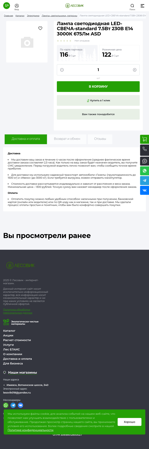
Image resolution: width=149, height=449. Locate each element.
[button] (6, 5)
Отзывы (100, 139)
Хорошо (129, 422)
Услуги (8, 345)
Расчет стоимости (17, 340)
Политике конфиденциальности (30, 430)
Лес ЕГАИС (11, 349)
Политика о (10, 309)
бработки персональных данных (17, 311)
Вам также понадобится (98, 114)
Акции (8, 335)
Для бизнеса (13, 363)
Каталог (9, 331)
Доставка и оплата (26, 139)
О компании (12, 354)
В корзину (98, 86)
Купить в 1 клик (98, 100)
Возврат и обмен (67, 139)
